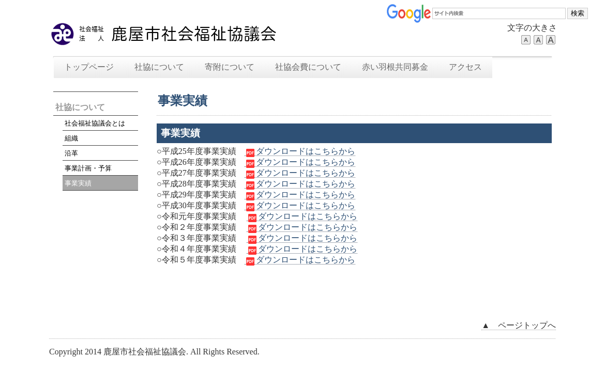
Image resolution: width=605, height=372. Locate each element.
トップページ (89, 67)
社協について (159, 67)
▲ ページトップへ (518, 325)
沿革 (71, 153)
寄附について (229, 67)
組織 (71, 138)
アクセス (465, 67)
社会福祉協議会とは (95, 123)
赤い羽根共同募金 (395, 67)
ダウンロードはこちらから (300, 151)
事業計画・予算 (88, 168)
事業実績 (78, 183)
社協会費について (308, 67)
